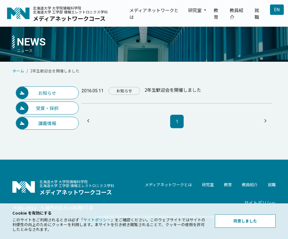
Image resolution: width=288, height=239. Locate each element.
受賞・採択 (47, 108)
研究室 (208, 184)
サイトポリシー (260, 202)
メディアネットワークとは (154, 13)
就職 (257, 13)
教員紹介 (236, 13)
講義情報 (47, 123)
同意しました (245, 221)
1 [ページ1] (177, 121)
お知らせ (47, 92)
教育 (216, 13)
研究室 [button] (195, 10)
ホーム (18, 70)
